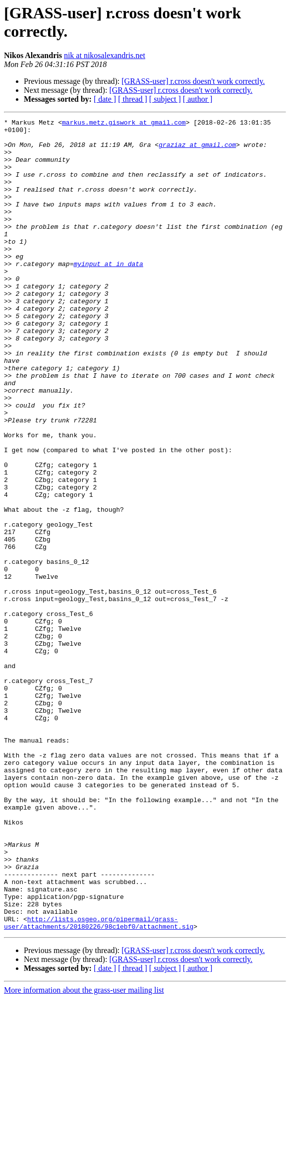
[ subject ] (165, 99)
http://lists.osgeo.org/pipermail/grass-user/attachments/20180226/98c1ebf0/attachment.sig (98, 1084)
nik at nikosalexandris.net (104, 55)
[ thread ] (132, 99)
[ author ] (198, 99)
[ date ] (105, 99)
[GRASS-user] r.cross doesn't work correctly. (193, 81)
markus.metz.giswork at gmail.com (124, 123)
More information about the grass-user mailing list (84, 1152)
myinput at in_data (108, 293)
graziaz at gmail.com (197, 150)
